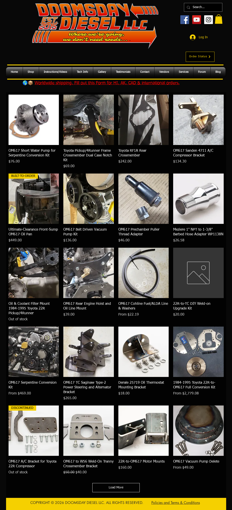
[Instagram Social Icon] (208, 19)
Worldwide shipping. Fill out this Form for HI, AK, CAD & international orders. (107, 83)
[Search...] (203, 7)
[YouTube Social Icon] (196, 19)
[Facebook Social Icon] (184, 19)
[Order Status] (200, 57)
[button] (219, 19)
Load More (116, 487)
